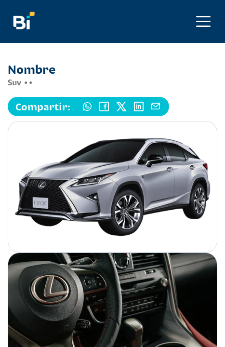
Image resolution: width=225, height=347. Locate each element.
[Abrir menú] (203, 21)
